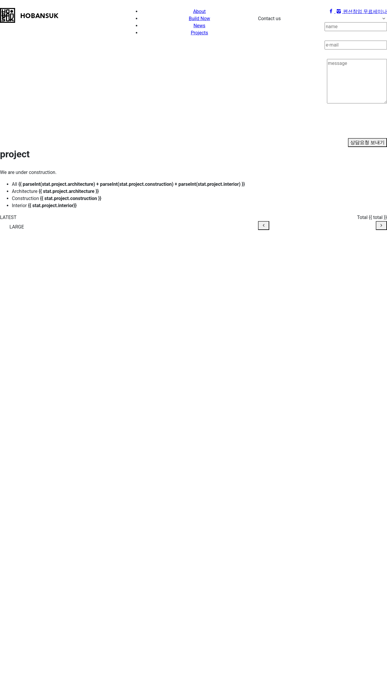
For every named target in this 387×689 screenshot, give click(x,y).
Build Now (199, 18)
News (199, 25)
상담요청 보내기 (367, 142)
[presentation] (303, 126)
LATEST (8, 217)
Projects (199, 33)
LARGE (16, 227)
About (199, 11)
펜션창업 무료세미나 (365, 11)
